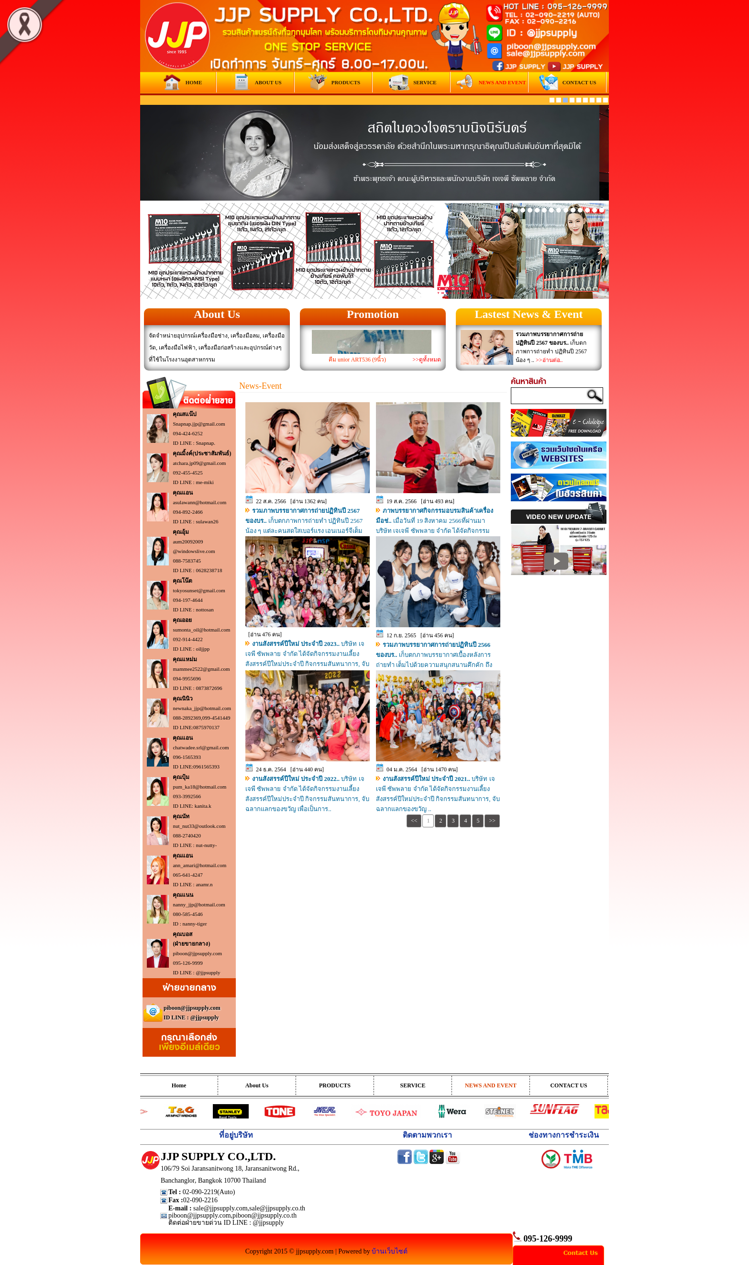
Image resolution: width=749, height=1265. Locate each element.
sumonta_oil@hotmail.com (201, 629)
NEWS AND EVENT (491, 1085)
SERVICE (413, 1085)
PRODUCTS (335, 1085)
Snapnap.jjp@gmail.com (199, 424)
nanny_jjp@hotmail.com (199, 904)
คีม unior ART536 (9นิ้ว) (357, 359)
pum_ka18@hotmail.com (199, 787)
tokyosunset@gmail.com (199, 590)
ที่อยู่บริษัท (236, 1135)
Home (179, 1085)
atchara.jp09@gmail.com (199, 463)
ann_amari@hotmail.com (199, 865)
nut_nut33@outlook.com (199, 826)
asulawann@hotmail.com (199, 502)
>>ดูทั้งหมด (426, 359)
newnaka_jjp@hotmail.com (202, 708)
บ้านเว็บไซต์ (390, 1251)
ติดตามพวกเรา (427, 1135)
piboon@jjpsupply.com (197, 953)
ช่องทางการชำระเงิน (564, 1135)
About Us (217, 314)
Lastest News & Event (529, 314)
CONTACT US (568, 1085)
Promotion (373, 314)
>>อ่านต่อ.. (549, 360)
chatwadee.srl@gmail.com (201, 747)
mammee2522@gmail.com (201, 669)
